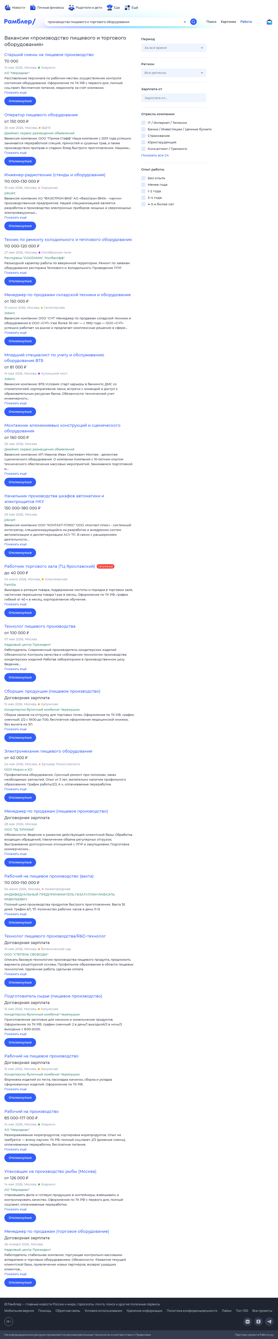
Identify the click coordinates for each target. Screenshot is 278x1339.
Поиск (212, 22)
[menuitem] (14, 7)
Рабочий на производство (31, 1111)
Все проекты (262, 1310)
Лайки (227, 1310)
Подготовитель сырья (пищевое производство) (53, 996)
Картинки (228, 22)
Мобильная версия (19, 1310)
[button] (69, 86)
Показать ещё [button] (15, 93)
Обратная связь (68, 1310)
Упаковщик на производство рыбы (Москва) (50, 1171)
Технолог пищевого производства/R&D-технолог (55, 936)
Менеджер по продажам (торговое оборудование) (56, 1231)
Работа (246, 22)
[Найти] (193, 21)
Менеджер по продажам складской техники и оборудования (67, 294)
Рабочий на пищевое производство (41, 1056)
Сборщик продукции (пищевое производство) (52, 691)
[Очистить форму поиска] (184, 21)
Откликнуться (20, 101)
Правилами (143, 1335)
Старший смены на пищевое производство (49, 54)
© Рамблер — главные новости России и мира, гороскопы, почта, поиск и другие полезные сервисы (82, 1304)
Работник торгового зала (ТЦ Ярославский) (49, 566)
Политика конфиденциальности (192, 1310)
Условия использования (103, 1310)
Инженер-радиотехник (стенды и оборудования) (54, 175)
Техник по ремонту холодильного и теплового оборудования (68, 239)
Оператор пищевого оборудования (41, 115)
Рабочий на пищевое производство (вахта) (49, 876)
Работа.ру (267, 1335)
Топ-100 (242, 1310)
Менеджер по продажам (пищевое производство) (56, 811)
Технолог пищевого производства (40, 626)
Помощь (44, 1310)
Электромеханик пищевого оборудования (48, 751)
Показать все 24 (155, 155)
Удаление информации (144, 1310)
